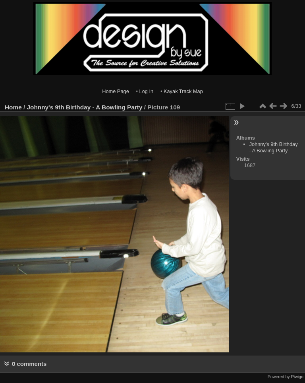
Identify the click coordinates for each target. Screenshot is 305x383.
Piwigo (297, 376)
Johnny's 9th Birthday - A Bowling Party (85, 107)
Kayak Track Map (183, 91)
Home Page (115, 91)
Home (13, 107)
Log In (146, 91)
